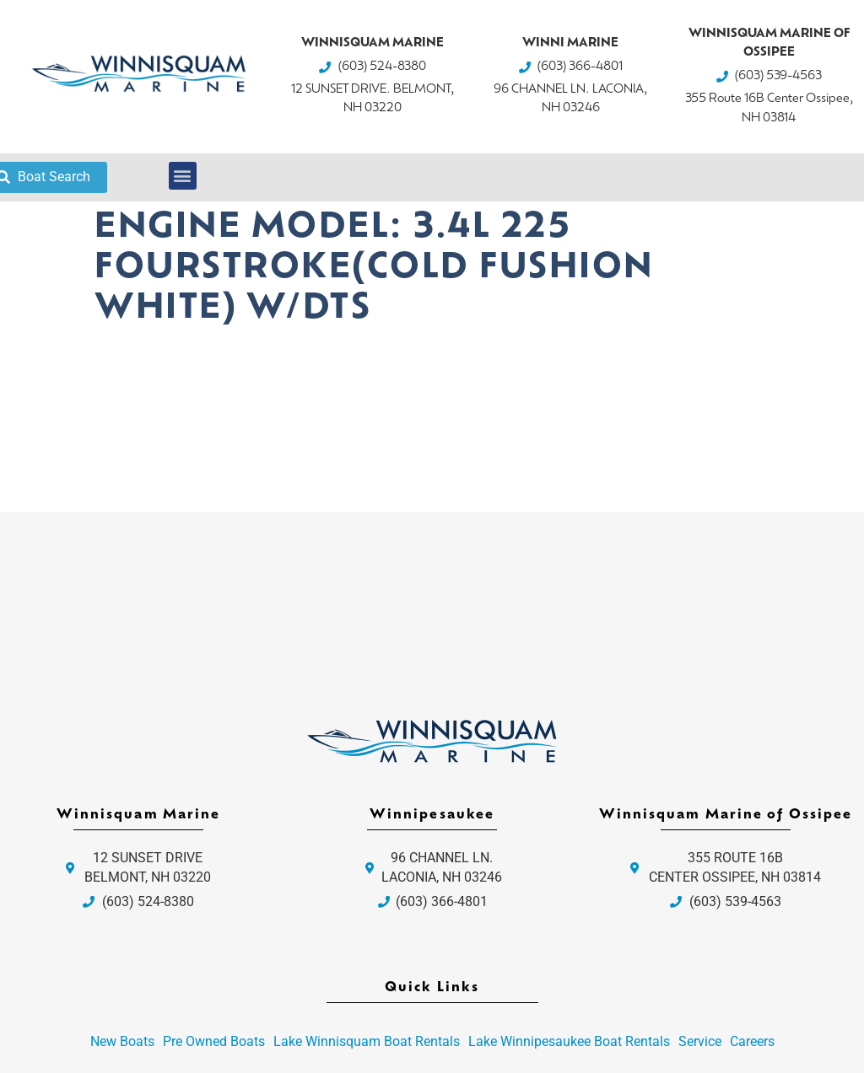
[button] (183, 176)
